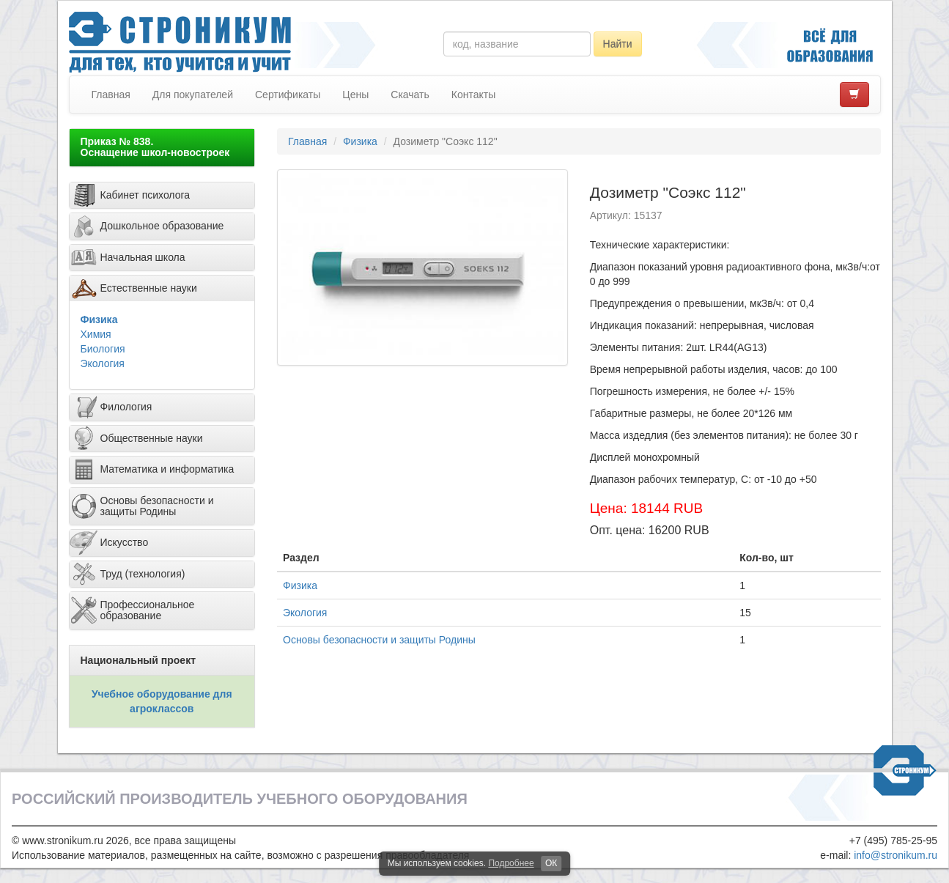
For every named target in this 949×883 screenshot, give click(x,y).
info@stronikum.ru (895, 855)
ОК (551, 863)
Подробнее (510, 863)
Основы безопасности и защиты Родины (379, 640)
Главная (111, 94)
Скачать (410, 94)
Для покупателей (192, 94)
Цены (355, 94)
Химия (96, 334)
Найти (617, 44)
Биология (103, 349)
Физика (99, 319)
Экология (103, 363)
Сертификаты (287, 94)
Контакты (473, 94)
